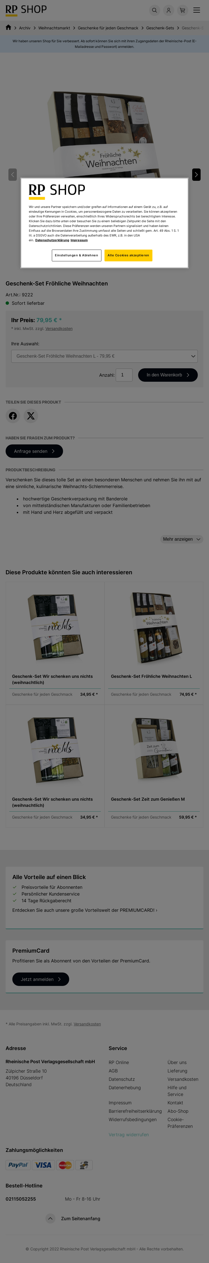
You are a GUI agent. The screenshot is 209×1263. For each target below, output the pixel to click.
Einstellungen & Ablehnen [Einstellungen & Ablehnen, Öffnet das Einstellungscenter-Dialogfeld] (76, 255)
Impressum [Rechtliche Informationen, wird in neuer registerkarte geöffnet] (79, 240)
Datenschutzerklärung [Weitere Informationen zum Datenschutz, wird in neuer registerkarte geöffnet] (52, 240)
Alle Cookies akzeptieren (128, 255)
